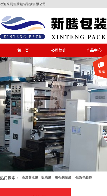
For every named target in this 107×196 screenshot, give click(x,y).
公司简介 (58, 50)
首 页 (23, 50)
